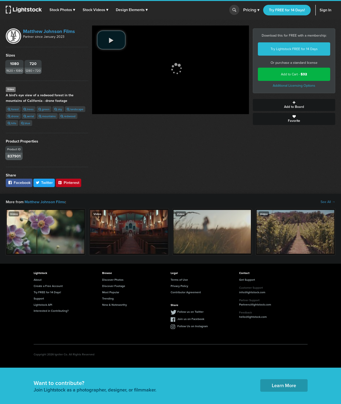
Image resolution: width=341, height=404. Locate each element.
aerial (29, 116)
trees (29, 109)
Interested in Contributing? (51, 311)
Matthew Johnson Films (49, 31)
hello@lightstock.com (253, 317)
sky (58, 109)
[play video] (111, 40)
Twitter (44, 182)
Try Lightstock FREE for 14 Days (294, 49)
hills (12, 123)
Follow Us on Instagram (192, 326)
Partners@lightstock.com (255, 304)
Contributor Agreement (186, 292)
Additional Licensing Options (294, 85)
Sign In (325, 10)
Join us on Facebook (190, 319)
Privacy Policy (179, 286)
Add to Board (294, 105)
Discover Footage (113, 286)
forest (13, 109)
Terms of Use (179, 280)
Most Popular (110, 292)
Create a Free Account (48, 286)
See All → (328, 202)
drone (13, 116)
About (38, 280)
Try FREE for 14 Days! (287, 10)
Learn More (284, 385)
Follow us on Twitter (190, 312)
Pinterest (68, 182)
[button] (62, 10)
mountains (47, 116)
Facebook (19, 182)
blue (25, 123)
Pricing (251, 10)
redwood (68, 116)
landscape (75, 109)
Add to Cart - (294, 74)
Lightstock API (43, 305)
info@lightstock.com (252, 292)
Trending (108, 298)
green (44, 109)
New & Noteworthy (114, 305)
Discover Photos (113, 280)
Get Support (247, 280)
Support (39, 298)
